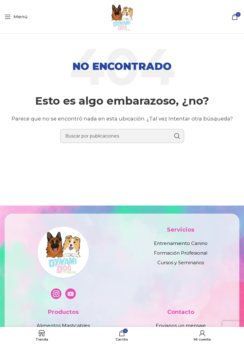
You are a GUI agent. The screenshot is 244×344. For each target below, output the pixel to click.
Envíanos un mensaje (181, 325)
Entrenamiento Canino (181, 243)
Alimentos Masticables (63, 325)
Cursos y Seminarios (180, 262)
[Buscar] (122, 136)
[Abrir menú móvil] (16, 17)
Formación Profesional (180, 253)
